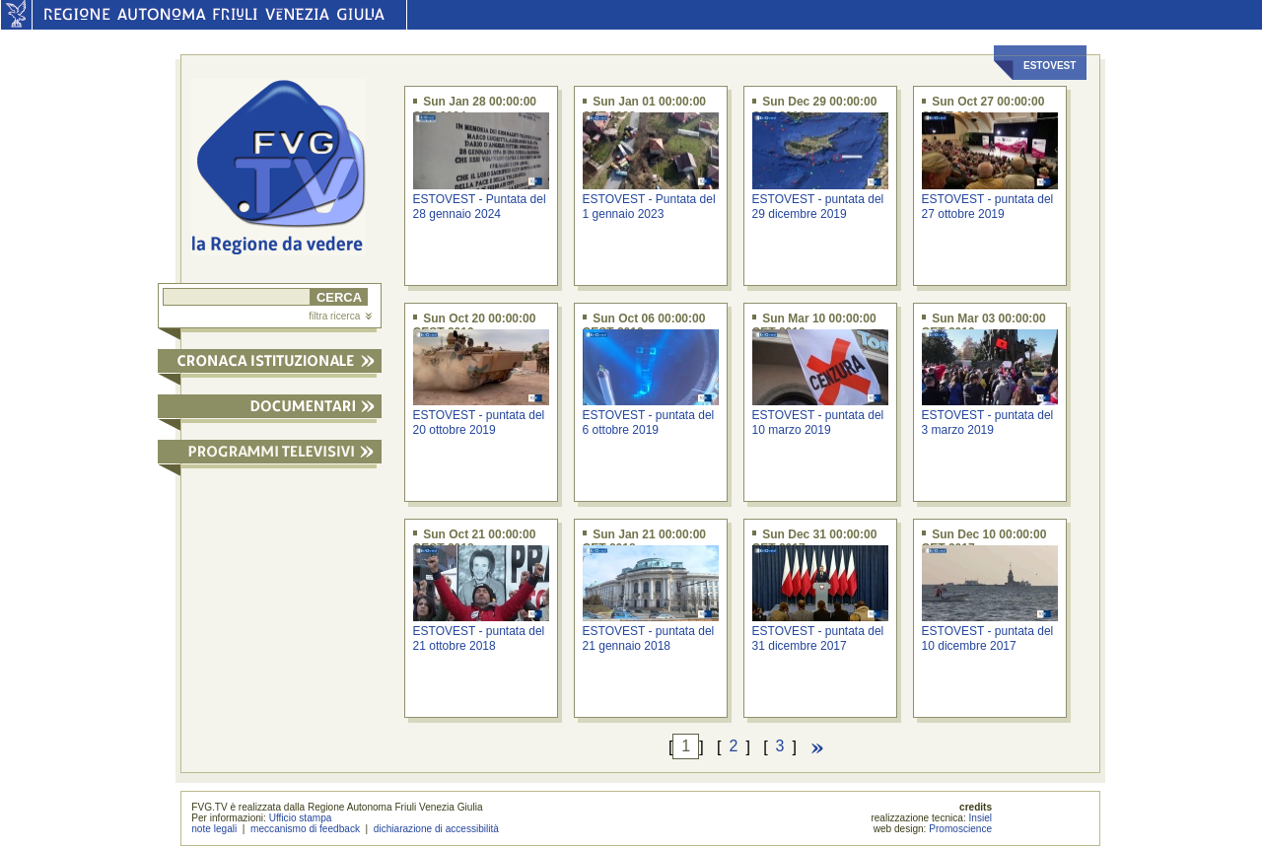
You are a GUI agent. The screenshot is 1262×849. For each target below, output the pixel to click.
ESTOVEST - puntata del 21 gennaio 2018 (649, 638)
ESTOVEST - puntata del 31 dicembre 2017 (818, 638)
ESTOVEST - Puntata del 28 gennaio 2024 (479, 206)
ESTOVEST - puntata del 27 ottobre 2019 (988, 206)
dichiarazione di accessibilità (436, 828)
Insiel (981, 818)
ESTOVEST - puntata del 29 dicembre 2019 (818, 206)
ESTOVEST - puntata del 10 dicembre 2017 (988, 638)
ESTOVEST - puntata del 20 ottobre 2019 (479, 422)
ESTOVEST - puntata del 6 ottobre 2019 (649, 422)
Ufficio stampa (300, 818)
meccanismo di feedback (305, 828)
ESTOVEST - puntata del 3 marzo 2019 (988, 422)
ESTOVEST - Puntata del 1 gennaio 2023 (649, 206)
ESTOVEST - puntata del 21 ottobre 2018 (479, 638)
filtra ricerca (340, 316)
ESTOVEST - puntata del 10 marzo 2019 (818, 422)
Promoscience (960, 828)
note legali (214, 828)
